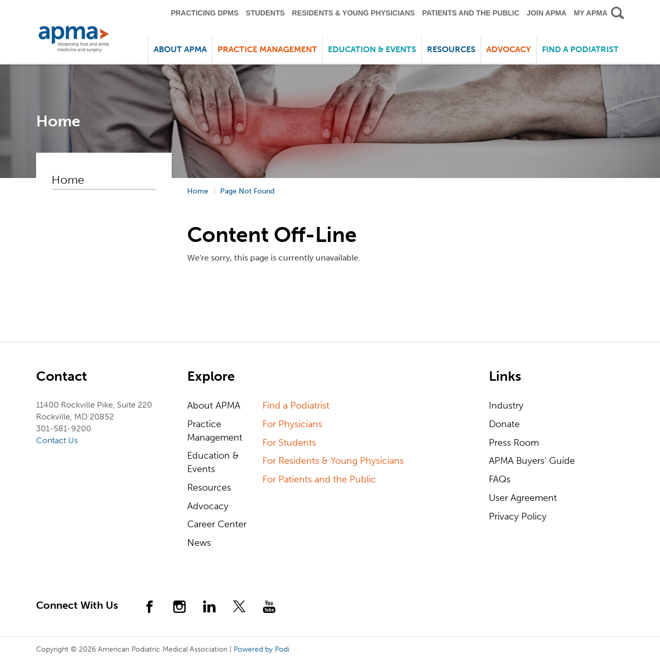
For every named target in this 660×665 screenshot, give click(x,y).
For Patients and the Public (319, 479)
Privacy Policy (518, 516)
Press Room (514, 442)
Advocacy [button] (508, 49)
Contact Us (57, 440)
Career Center (216, 524)
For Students (289, 442)
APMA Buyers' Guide (532, 460)
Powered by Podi (261, 649)
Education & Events (213, 462)
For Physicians (292, 424)
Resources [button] (451, 49)
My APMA (590, 13)
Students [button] (265, 13)
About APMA (213, 405)
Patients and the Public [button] (471, 13)
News (199, 542)
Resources (209, 487)
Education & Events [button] (372, 49)
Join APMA (546, 13)
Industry (506, 405)
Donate (504, 424)
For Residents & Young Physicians (333, 460)
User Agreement (523, 498)
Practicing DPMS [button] (204, 13)
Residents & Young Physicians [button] (353, 13)
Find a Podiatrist (580, 49)
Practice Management (214, 430)
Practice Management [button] (267, 49)
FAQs (499, 479)
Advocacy (207, 506)
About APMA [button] (180, 49)
